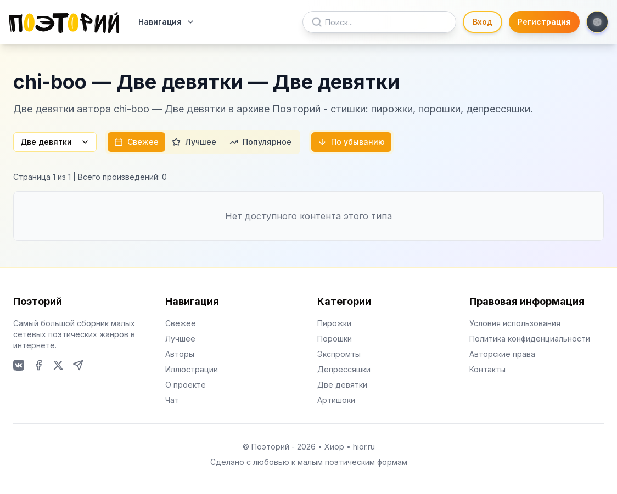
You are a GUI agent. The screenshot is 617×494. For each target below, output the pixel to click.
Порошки (334, 338)
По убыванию (351, 141)
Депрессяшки (344, 369)
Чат (172, 400)
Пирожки (334, 323)
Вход (482, 21)
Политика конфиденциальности (529, 338)
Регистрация (544, 21)
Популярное (260, 141)
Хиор (334, 446)
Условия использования (514, 323)
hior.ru (364, 446)
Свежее (136, 141)
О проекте (185, 384)
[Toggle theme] (597, 22)
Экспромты (339, 354)
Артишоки (336, 400)
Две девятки (54, 141)
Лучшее (194, 141)
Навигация (166, 21)
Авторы (179, 354)
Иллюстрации (191, 369)
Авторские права (502, 354)
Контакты (487, 369)
